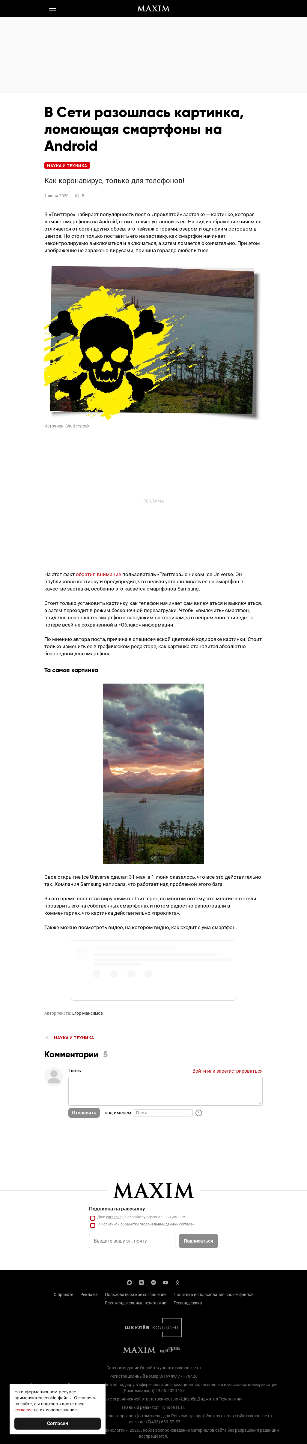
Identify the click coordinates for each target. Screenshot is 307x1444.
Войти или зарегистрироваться (227, 1071)
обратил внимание (98, 574)
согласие (23, 1409)
